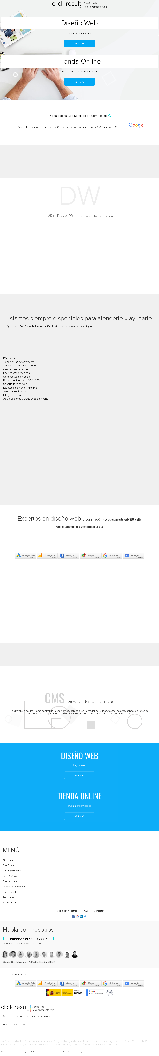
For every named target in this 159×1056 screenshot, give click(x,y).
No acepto (94, 1052)
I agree (81, 1052)
